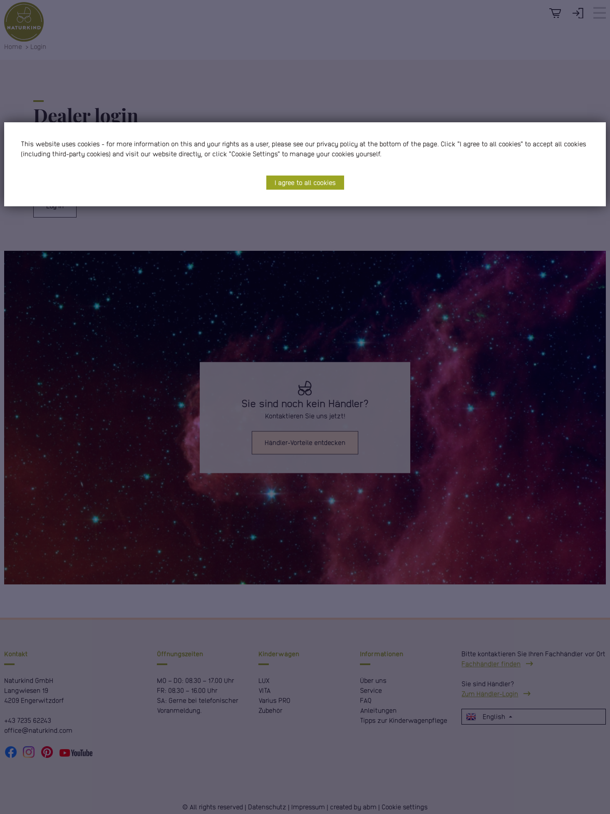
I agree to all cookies (305, 182)
